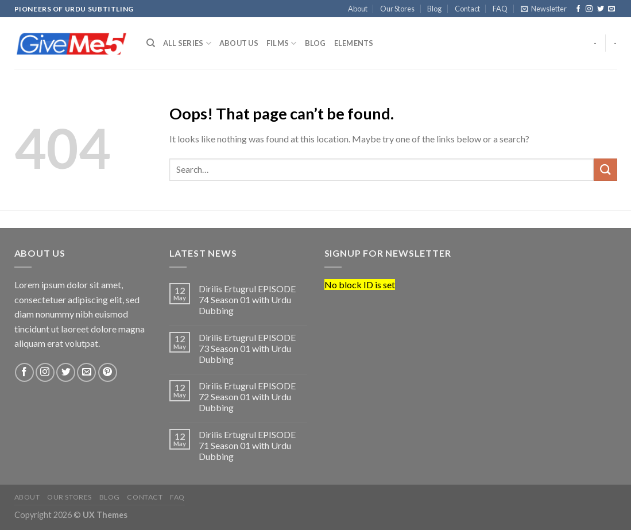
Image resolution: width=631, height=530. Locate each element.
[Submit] (605, 169)
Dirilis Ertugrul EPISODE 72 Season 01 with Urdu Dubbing (247, 396)
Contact (467, 8)
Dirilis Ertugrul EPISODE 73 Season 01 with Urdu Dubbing (247, 348)
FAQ (500, 8)
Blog (434, 8)
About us (238, 43)
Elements (354, 43)
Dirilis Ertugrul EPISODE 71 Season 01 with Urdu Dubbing (247, 445)
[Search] (150, 43)
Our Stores (397, 8)
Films (281, 43)
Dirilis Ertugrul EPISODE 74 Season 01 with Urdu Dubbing (247, 299)
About (357, 8)
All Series (187, 43)
